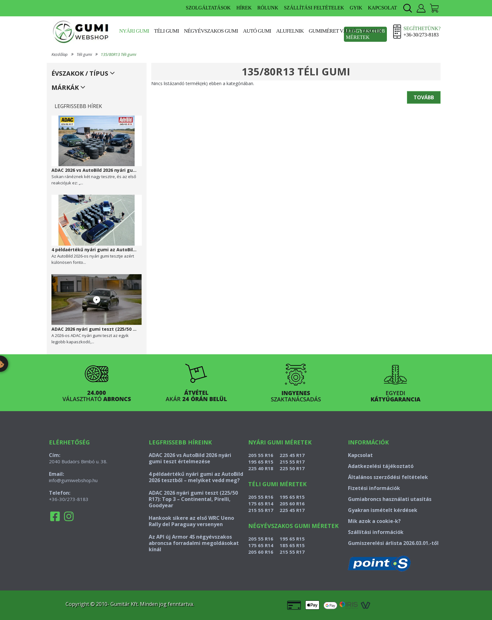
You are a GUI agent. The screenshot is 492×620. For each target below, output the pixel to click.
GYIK (356, 7)
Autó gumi (257, 31)
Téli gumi (166, 31)
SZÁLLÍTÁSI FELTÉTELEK (314, 7)
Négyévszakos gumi (211, 31)
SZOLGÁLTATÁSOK (208, 7)
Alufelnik (290, 31)
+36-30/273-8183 (68, 499)
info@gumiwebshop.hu (73, 480)
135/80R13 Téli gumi (118, 54)
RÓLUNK (267, 7)
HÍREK (244, 7)
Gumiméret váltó (332, 31)
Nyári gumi (134, 31)
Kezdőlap (59, 54)
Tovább (424, 97)
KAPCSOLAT (382, 7)
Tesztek (371, 31)
